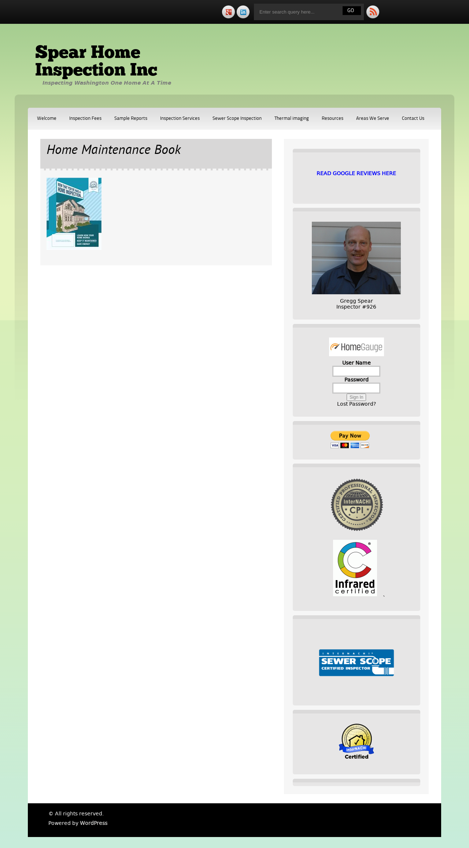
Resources (332, 118)
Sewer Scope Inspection (237, 118)
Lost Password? (356, 404)
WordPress (93, 823)
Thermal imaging (291, 118)
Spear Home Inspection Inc (96, 62)
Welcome (46, 118)
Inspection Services (180, 118)
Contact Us (413, 118)
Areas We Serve (372, 118)
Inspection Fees (85, 118)
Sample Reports (130, 118)
